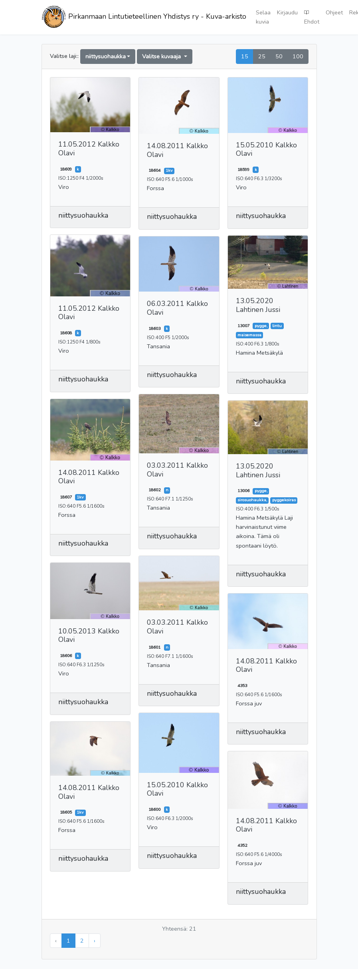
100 (298, 56)
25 (261, 56)
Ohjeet (334, 12)
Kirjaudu (287, 12)
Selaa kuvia (263, 17)
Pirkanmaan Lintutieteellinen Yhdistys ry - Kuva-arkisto (144, 17)
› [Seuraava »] (94, 941)
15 (244, 56)
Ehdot (311, 17)
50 (279, 56)
